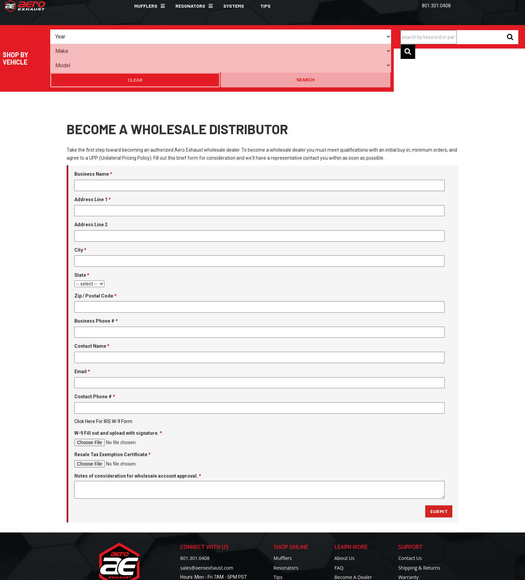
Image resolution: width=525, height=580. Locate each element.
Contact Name (91, 306)
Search (368, 36)
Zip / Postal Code (95, 256)
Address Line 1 (92, 159)
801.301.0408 (194, 518)
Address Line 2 (90, 184)
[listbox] (96, 36)
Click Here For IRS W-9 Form (103, 381)
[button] (147, 6)
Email (82, 331)
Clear (341, 36)
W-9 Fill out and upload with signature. (118, 393)
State (81, 235)
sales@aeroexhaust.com (206, 528)
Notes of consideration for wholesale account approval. (137, 436)
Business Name (93, 134)
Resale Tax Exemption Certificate (112, 414)
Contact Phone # (94, 356)
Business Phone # (96, 281)
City (80, 210)
